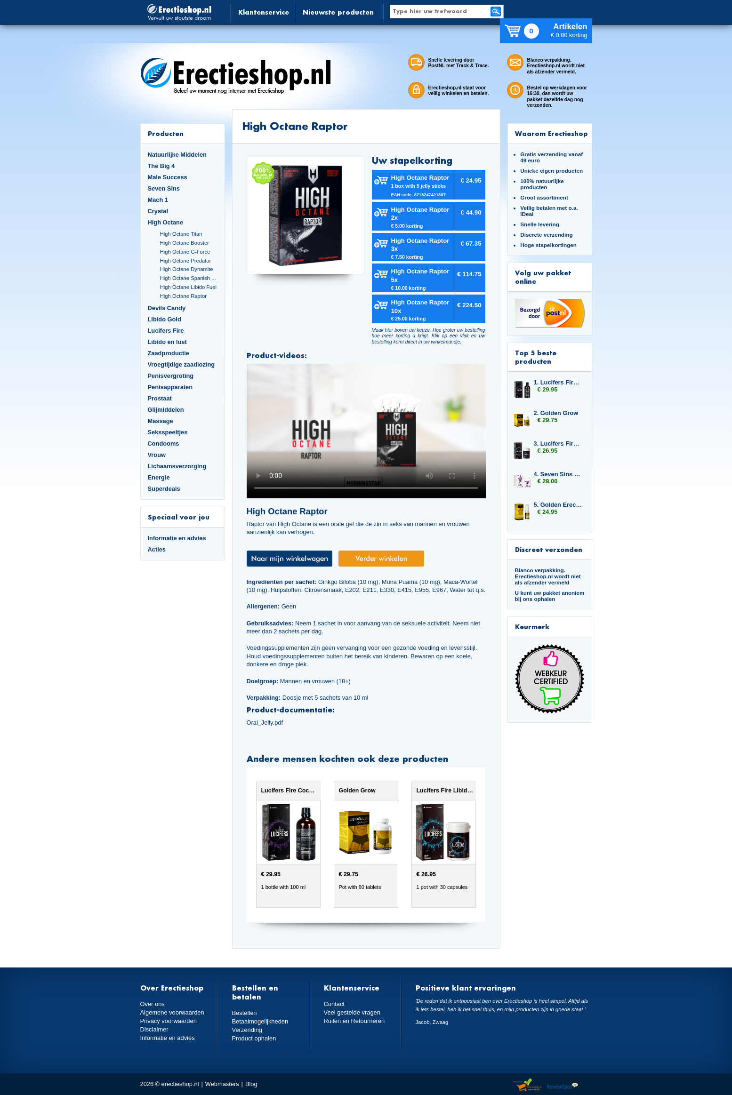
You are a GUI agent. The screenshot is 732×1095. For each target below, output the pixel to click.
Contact (334, 1003)
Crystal (158, 211)
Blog (251, 1083)
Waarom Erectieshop (551, 133)
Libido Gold (164, 319)
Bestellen (244, 1012)
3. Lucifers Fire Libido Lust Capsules (558, 443)
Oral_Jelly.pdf (265, 722)
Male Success (167, 177)
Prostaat (160, 398)
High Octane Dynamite (186, 269)
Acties (157, 549)
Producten (166, 133)
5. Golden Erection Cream (558, 504)
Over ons (152, 1003)
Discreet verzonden (548, 549)
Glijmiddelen (166, 409)
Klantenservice (263, 12)
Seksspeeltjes (168, 432)
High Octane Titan (181, 234)
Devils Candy (167, 308)
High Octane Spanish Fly (188, 278)
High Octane (166, 222)
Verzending (247, 1029)
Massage (160, 420)
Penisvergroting (171, 375)
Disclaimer (154, 1028)
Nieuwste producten (338, 12)
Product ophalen (254, 1037)
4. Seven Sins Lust (558, 474)
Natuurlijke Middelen (177, 154)
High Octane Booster (184, 243)
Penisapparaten (170, 387)
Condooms (163, 443)
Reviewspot (562, 1085)
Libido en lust (167, 341)
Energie (159, 477)
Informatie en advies (177, 538)
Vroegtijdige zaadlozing (181, 364)
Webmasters (222, 1083)
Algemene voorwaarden (172, 1012)
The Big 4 (161, 165)
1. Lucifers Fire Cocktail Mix (558, 382)
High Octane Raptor (183, 296)
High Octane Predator (185, 261)
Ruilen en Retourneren (354, 1020)
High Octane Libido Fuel (188, 287)
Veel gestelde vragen (352, 1012)
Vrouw (157, 454)
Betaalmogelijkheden (260, 1021)
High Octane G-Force (185, 252)
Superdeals (164, 488)
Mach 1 (158, 199)
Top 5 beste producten (535, 357)
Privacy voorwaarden (168, 1020)
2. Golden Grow (556, 412)
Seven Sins (164, 188)
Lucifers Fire (166, 330)
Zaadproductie (168, 353)
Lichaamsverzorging (177, 466)
